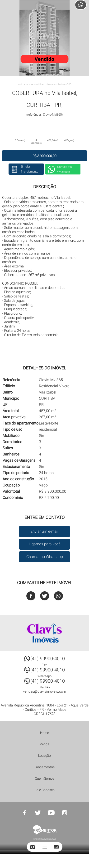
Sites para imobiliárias (44, 839)
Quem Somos (44, 778)
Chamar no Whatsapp (44, 556)
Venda (44, 744)
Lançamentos (44, 767)
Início (20, 84)
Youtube (51, 813)
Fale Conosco (45, 790)
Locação (44, 755)
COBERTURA (50, 84)
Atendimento (81, 5)
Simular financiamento (29, 169)
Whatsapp (58, 595)
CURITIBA (39, 84)
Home (44, 733)
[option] (44, 38)
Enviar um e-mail (44, 531)
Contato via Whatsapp (64, 169)
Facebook (30, 595)
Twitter (44, 595)
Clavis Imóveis (44, 633)
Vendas (29, 84)
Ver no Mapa (56, 709)
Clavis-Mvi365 (64, 84)
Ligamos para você (45, 544)
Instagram (64, 813)
